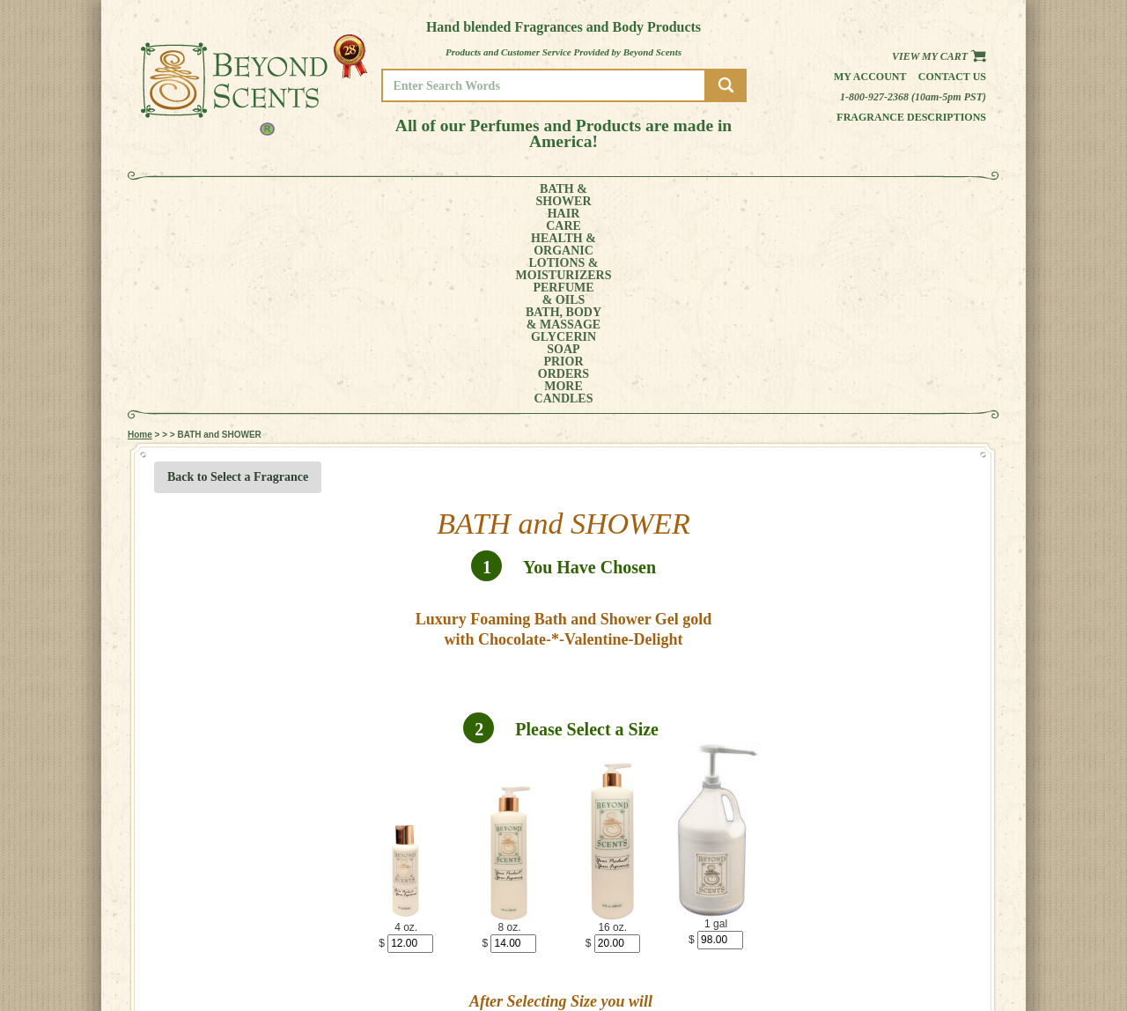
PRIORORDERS (788, 195)
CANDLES (919, 195)
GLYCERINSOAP (711, 195)
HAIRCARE (270, 195)
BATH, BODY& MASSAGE (621, 195)
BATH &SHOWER (206, 195)
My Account (870, 76)
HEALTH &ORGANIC (339, 195)
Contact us (952, 76)
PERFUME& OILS (535, 195)
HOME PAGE (921, 933)
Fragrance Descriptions (911, 117)
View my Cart (939, 56)
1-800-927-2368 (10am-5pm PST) (913, 97)
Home (140, 237)
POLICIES (915, 958)
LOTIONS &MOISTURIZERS (438, 195)
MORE (852, 195)
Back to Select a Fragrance (237, 279)
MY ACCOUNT (924, 945)
